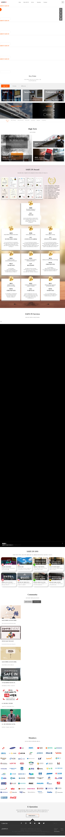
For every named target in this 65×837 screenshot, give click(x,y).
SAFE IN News (28, 601)
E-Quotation (44, 120)
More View (5, 18)
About (20, 2)
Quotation (39, 2)
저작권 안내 (56, 828)
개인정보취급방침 (57, 831)
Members (38, 120)
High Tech (5, 86)
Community (33, 120)
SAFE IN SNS (27, 120)
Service (32, 2)
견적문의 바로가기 (33, 816)
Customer (45, 2)
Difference (23, 86)
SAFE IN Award (13, 120)
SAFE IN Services (20, 120)
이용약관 (55, 829)
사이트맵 (62, 830)
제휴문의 (62, 828)
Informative (37, 601)
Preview (14, 86)
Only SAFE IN (26, 2)
